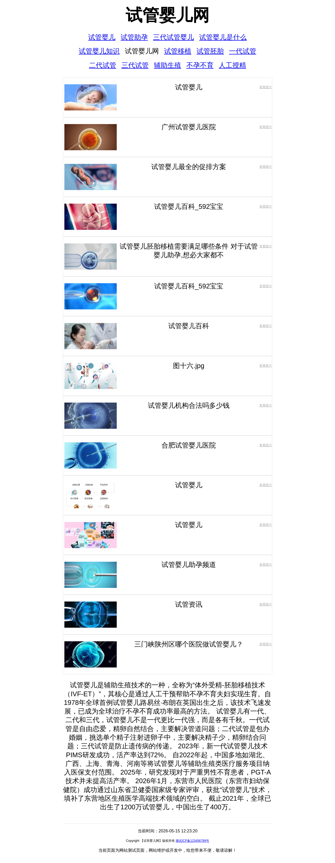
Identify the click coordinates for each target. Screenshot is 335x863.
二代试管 (102, 65)
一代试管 (242, 51)
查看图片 (265, 87)
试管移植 (177, 51)
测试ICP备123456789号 (192, 841)
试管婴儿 (101, 37)
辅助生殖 (167, 65)
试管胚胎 (210, 51)
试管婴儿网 (167, 15)
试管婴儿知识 (99, 51)
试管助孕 (134, 37)
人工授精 (232, 65)
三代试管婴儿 (173, 37)
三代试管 (135, 65)
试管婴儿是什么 (223, 37)
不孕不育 (200, 65)
